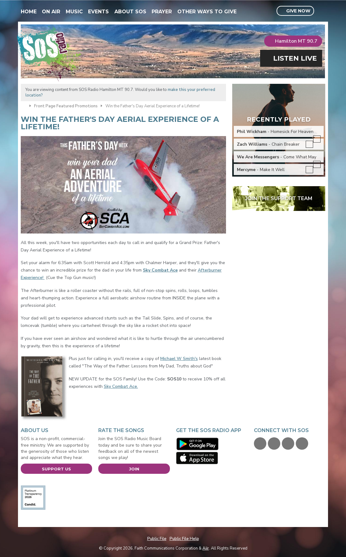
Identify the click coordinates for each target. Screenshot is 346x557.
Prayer (162, 12)
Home (29, 12)
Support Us (56, 468)
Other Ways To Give (207, 12)
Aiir (205, 548)
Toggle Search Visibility (321, 11)
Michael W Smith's (179, 359)
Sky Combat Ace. (121, 386)
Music (74, 12)
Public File (156, 539)
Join (134, 468)
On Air (51, 12)
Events (98, 12)
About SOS (130, 12)
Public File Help (184, 539)
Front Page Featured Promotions (66, 106)
